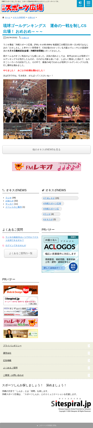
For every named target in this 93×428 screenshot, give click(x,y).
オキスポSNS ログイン (80, 3)
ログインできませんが (15, 245)
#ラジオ (47, 214)
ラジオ (8, 198)
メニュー (88, 3)
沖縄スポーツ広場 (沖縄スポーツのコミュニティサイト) (22, 8)
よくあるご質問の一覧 (20, 253)
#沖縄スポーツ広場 (52, 203)
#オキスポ (48, 219)
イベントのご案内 (13, 207)
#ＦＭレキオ (49, 198)
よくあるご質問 (12, 229)
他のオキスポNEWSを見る (46, 149)
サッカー (9, 204)
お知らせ (25, 38)
